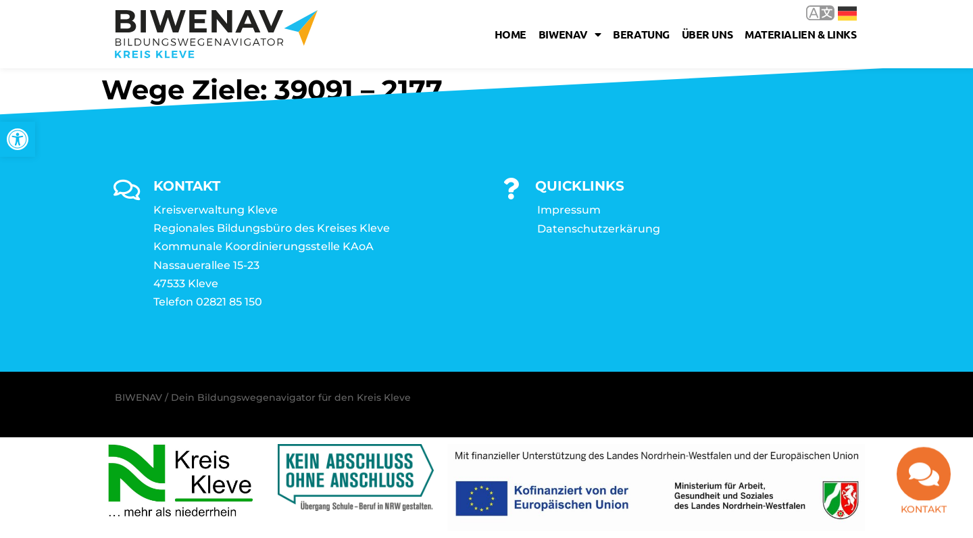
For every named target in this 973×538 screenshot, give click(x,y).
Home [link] (510, 34)
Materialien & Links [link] (800, 34)
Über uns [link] (707, 34)
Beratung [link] (641, 34)
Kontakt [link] (924, 512)
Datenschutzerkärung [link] (598, 228)
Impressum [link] (569, 209)
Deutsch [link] (847, 13)
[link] (17, 139)
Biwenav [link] (570, 34)
